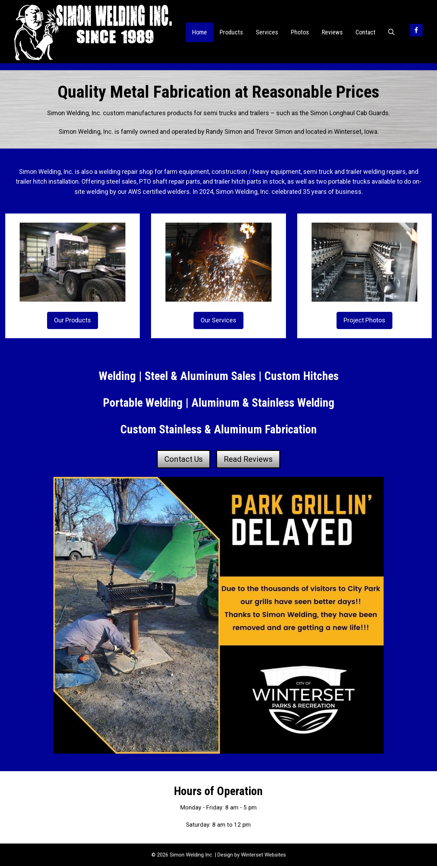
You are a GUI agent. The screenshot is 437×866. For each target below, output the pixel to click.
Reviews (332, 32)
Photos (300, 32)
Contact (366, 32)
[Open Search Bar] (391, 32)
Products (231, 32)
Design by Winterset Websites (251, 855)
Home (199, 32)
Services (267, 32)
